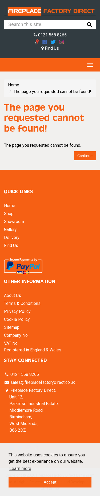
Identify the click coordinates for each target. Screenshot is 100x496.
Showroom (14, 221)
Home (13, 84)
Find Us (50, 48)
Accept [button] (50, 482)
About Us (12, 295)
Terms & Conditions (22, 303)
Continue (85, 156)
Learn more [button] (20, 468)
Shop (9, 213)
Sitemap (11, 327)
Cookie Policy (17, 319)
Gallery (10, 229)
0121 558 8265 (50, 34)
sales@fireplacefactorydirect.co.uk (42, 382)
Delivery (11, 237)
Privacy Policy (17, 311)
